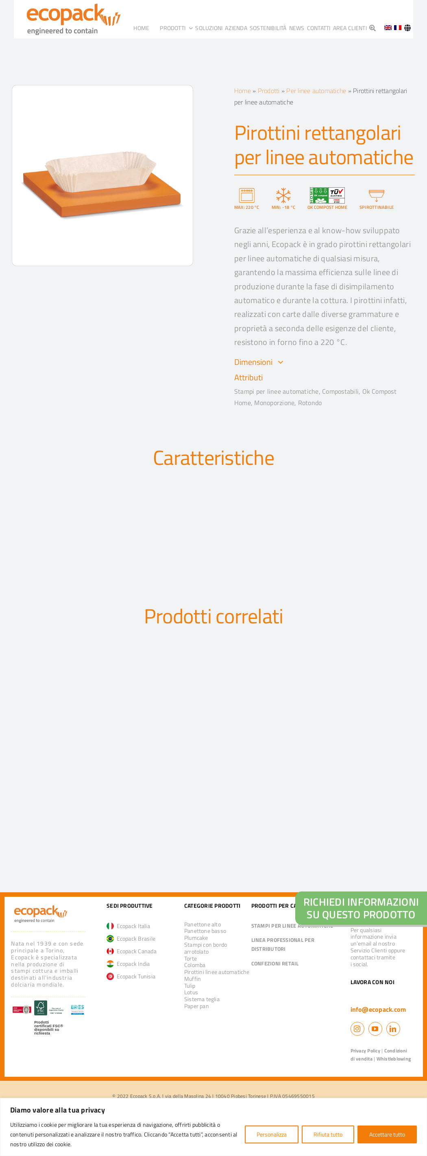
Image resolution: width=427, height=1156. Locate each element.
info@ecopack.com (378, 1009)
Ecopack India (128, 963)
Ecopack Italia (128, 926)
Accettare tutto (387, 1134)
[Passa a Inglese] (385, 28)
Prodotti (269, 90)
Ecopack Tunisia (131, 976)
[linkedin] (393, 1029)
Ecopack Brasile (131, 938)
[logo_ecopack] (40, 906)
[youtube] (375, 1029)
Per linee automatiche (316, 90)
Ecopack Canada (132, 951)
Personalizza (272, 1134)
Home (242, 90)
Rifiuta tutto (328, 1134)
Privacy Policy (365, 1050)
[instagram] (357, 1029)
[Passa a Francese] (397, 28)
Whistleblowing (394, 1059)
